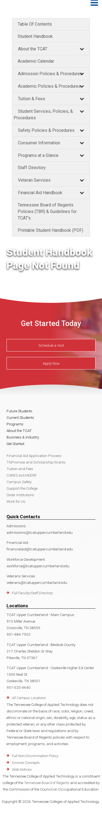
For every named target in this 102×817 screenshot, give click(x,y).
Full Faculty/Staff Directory (32, 593)
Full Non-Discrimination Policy (35, 756)
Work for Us (16, 501)
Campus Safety (19, 482)
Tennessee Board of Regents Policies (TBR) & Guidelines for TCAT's (47, 211)
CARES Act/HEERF (22, 475)
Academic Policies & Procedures (49, 86)
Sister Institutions (20, 495)
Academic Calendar (36, 61)
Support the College (22, 488)
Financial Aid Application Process (34, 455)
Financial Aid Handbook (40, 192)
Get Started (15, 443)
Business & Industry (23, 437)
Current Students (20, 417)
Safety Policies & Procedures (46, 130)
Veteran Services (34, 180)
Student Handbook (35, 36)
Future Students (19, 411)
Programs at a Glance (38, 155)
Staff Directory (32, 167)
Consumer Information (39, 142)
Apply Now (51, 363)
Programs (15, 424)
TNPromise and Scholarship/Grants (36, 462)
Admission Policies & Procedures (50, 73)
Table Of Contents (35, 24)
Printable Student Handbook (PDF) (50, 230)
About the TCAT (32, 48)
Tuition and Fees (20, 469)
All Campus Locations (29, 698)
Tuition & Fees (31, 98)
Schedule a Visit (51, 345)
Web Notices (22, 769)
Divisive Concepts (26, 762)
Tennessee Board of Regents (46, 783)
